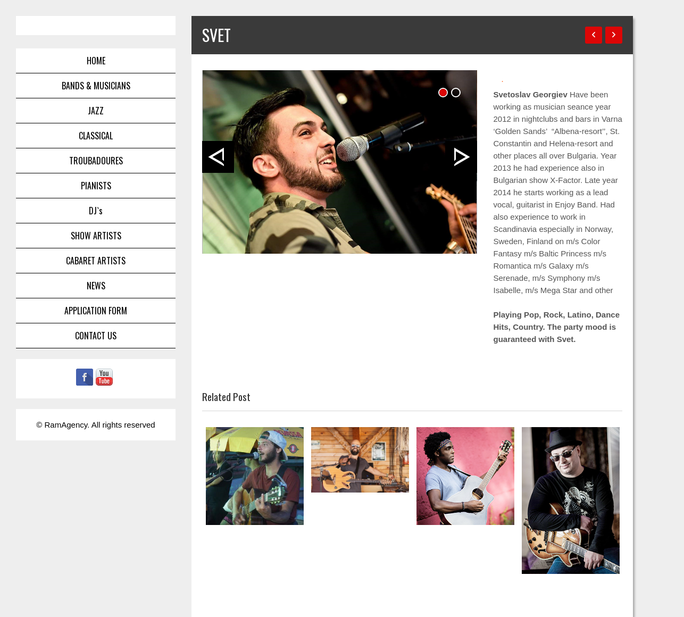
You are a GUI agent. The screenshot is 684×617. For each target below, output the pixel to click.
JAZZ (96, 110)
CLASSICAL (96, 135)
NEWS (96, 285)
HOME (96, 60)
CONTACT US (95, 335)
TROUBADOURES (96, 160)
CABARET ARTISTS (96, 260)
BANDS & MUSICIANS (96, 85)
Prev (218, 157)
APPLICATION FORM (95, 310)
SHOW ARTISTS (96, 235)
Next (461, 157)
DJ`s (96, 210)
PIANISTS (96, 185)
